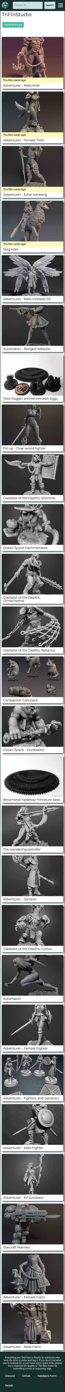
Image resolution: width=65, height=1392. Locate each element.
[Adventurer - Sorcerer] (32, 895)
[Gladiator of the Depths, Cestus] (32, 945)
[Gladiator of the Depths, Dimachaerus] (32, 593)
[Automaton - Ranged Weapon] (32, 345)
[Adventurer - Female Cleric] (32, 1293)
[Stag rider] (32, 240)
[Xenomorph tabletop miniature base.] (32, 795)
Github (26, 1376)
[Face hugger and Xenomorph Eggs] (32, 394)
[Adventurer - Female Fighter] (32, 1044)
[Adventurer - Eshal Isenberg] (32, 186)
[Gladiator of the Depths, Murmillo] (32, 494)
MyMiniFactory (13, 25)
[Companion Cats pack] (32, 696)
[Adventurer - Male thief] (32, 76)
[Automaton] (32, 994)
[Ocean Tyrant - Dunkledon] (32, 746)
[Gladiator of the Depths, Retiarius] (32, 646)
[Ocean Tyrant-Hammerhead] (32, 544)
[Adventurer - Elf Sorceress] (32, 1193)
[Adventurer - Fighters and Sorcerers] (32, 1094)
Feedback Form (47, 1376)
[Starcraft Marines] (32, 1243)
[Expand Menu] (60, 5)
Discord (10, 1376)
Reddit (9, 1386)
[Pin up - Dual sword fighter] (32, 444)
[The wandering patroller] (32, 845)
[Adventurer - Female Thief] (32, 131)
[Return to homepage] (6, 5)
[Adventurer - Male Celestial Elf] (32, 295)
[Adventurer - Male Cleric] (32, 1343)
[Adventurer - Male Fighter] (32, 1144)
